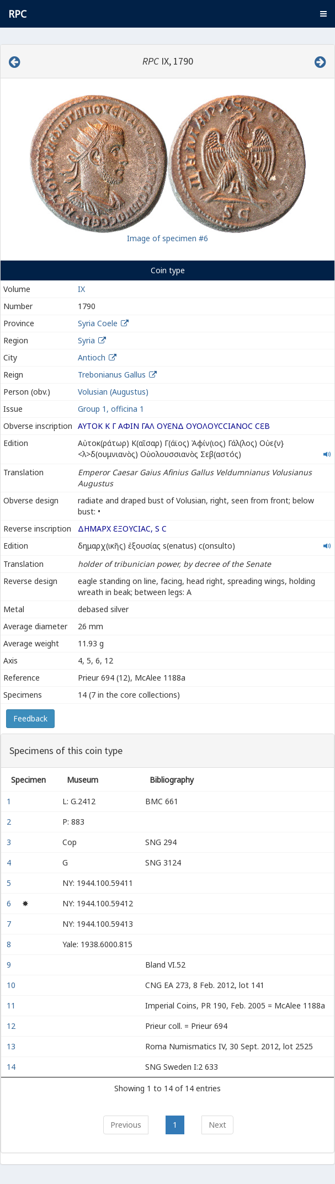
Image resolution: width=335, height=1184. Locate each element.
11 (12, 1005)
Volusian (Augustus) (113, 391)
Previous (125, 1124)
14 (12, 1066)
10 (12, 985)
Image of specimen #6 (167, 238)
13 (12, 1046)
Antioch (91, 357)
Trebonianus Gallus (112, 374)
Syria (86, 340)
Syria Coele (98, 323)
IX (81, 289)
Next (217, 1124)
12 (12, 1026)
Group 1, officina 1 (111, 408)
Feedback (30, 718)
